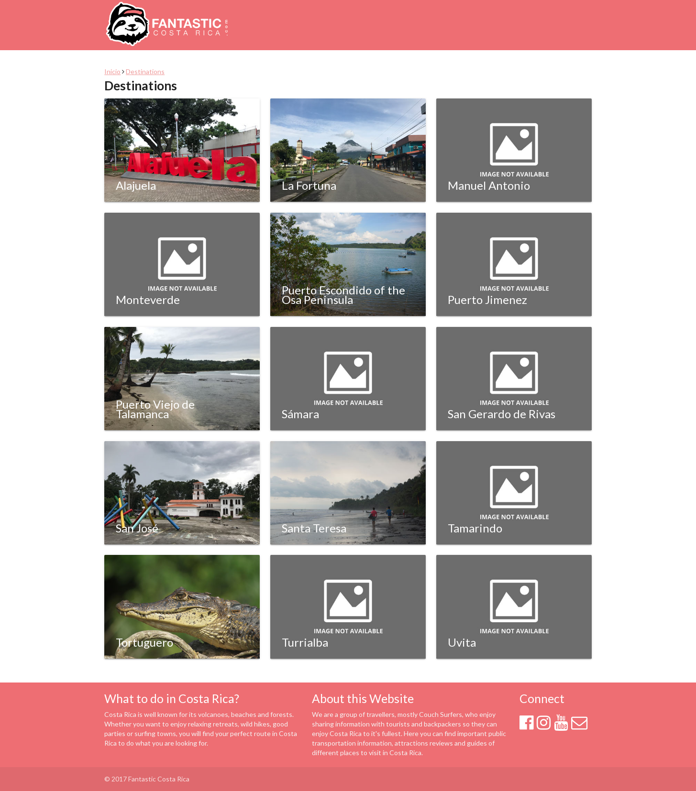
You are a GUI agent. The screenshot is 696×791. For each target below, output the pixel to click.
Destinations (145, 71)
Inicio (112, 71)
